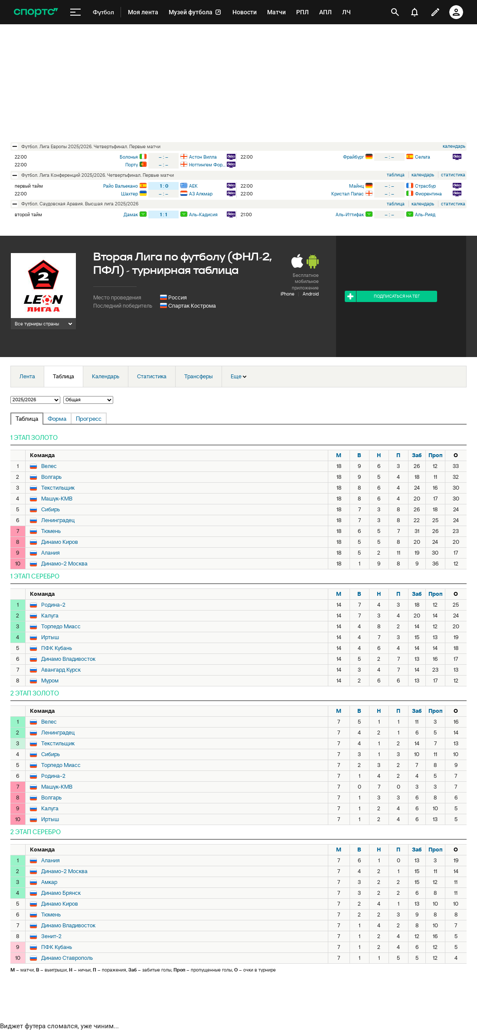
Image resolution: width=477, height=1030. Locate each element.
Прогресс (88, 418)
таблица (396, 175)
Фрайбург (353, 157)
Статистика (152, 376)
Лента (27, 376)
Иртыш (50, 637)
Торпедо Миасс (61, 626)
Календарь (105, 376)
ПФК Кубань (56, 648)
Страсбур (425, 186)
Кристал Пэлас (347, 194)
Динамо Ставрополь (67, 958)
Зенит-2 (51, 936)
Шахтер (129, 194)
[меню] (75, 12)
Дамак (131, 214)
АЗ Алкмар (200, 194)
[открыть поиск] (395, 12)
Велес (49, 466)
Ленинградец (58, 520)
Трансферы (198, 376)
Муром (50, 680)
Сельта (422, 157)
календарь (454, 146)
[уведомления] (414, 12)
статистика (453, 175)
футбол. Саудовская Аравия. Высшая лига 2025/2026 (79, 204)
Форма (57, 418)
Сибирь (50, 509)
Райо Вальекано (120, 186)
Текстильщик (58, 487)
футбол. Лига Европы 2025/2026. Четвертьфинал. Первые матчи (90, 146)
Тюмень (51, 531)
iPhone (287, 294)
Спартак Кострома (192, 305)
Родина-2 (53, 604)
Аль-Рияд (425, 214)
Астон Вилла (203, 157)
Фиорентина (428, 194)
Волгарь (51, 477)
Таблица (63, 376)
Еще (238, 376)
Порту (131, 165)
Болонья (129, 157)
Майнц (356, 186)
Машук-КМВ (56, 498)
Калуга (50, 615)
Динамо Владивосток (68, 659)
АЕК (193, 186)
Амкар (49, 882)
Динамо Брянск (61, 893)
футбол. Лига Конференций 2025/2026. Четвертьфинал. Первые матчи (97, 175)
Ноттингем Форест (207, 165)
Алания (50, 552)
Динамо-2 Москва (64, 563)
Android (311, 294)
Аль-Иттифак (350, 214)
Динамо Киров (59, 542)
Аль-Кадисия (203, 214)
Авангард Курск (61, 669)
